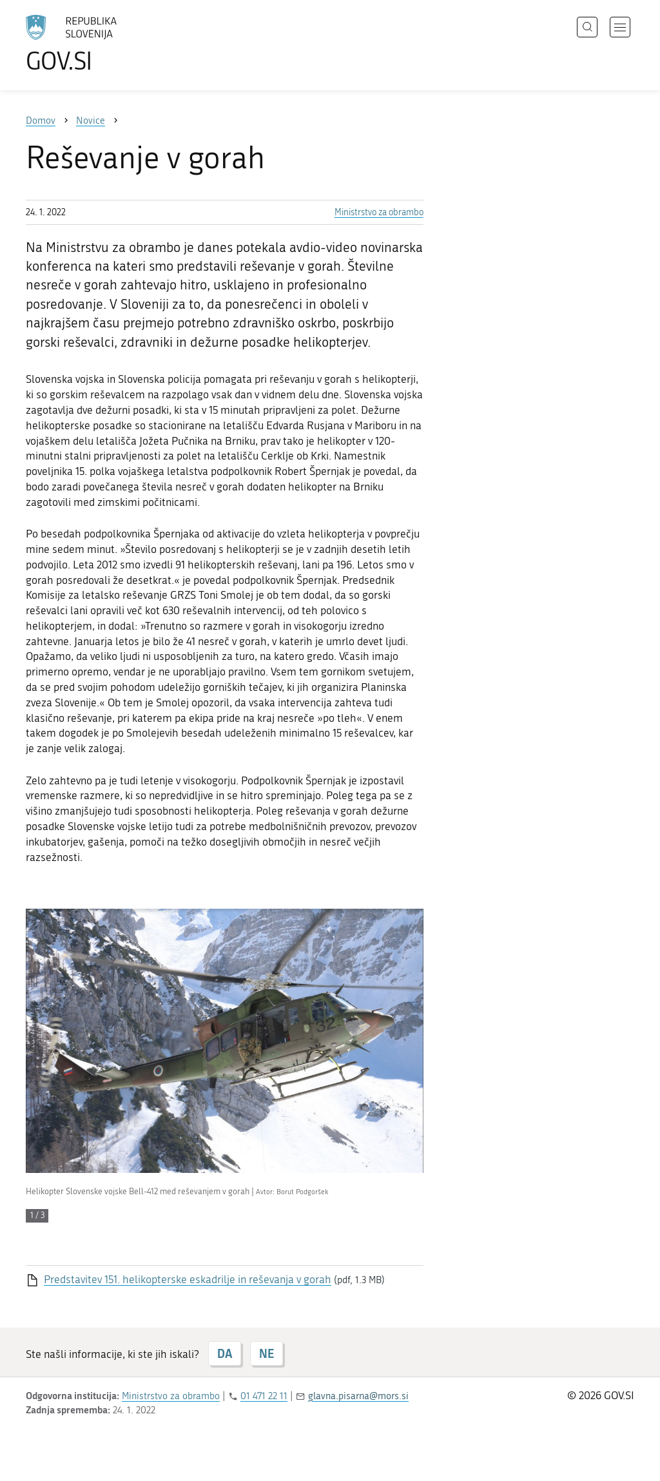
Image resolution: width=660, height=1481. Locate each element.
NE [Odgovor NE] (266, 1353)
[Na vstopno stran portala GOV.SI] (107, 44)
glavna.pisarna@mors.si (358, 1396)
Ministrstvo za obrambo (379, 212)
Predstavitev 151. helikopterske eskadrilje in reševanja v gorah (187, 1279)
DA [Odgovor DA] (224, 1353)
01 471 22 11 (263, 1396)
